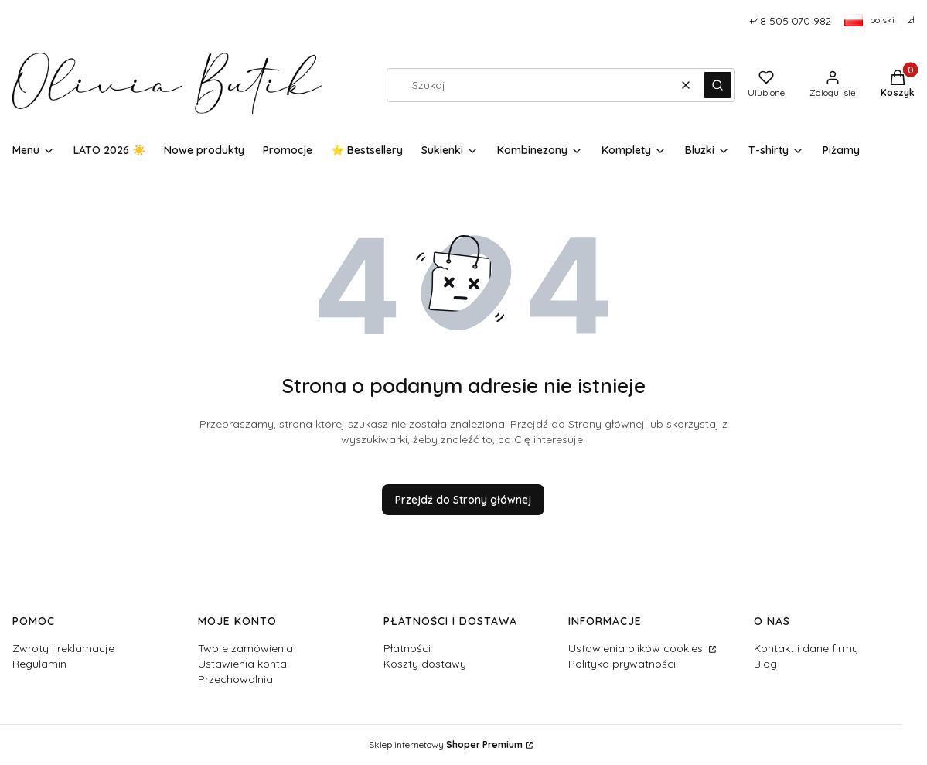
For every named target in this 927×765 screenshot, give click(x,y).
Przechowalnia (235, 679)
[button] (717, 85)
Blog (765, 664)
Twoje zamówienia (245, 648)
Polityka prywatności (622, 664)
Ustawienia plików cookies (637, 648)
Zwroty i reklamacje (63, 648)
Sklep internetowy (446, 744)
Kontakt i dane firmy (806, 648)
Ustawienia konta (242, 664)
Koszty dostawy (424, 664)
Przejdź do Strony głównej (463, 500)
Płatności (407, 648)
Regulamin (39, 664)
